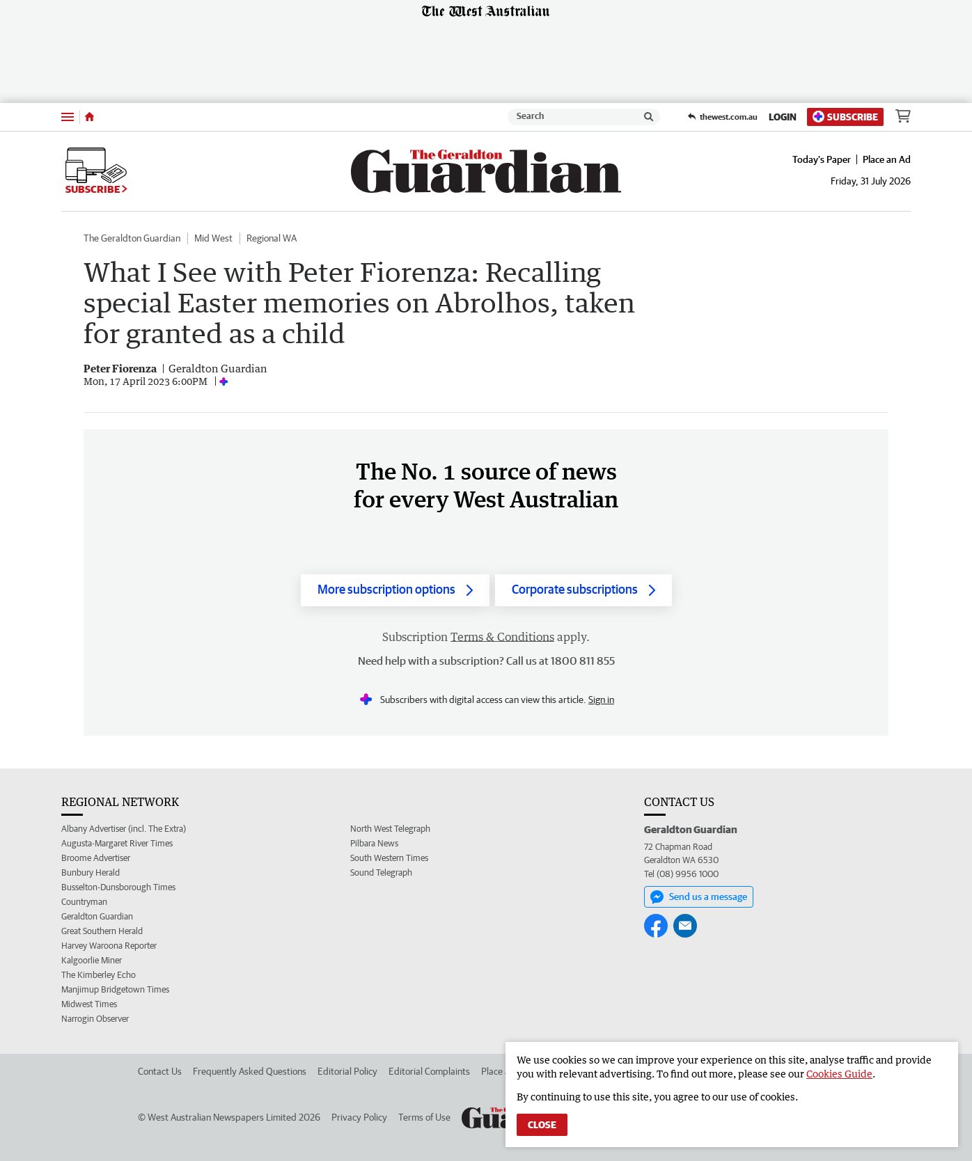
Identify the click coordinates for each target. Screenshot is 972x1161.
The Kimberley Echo (98, 975)
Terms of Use (424, 1117)
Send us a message (698, 897)
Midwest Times (89, 1004)
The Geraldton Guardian (132, 238)
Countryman (84, 902)
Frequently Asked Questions (249, 1071)
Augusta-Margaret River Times (117, 843)
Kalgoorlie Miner (91, 960)
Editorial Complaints (429, 1071)
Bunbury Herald (90, 872)
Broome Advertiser (95, 858)
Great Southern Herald (102, 931)
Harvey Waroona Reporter (109, 945)
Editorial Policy (347, 1071)
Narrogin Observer (95, 1018)
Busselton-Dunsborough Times (118, 887)
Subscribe (845, 117)
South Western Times (389, 858)
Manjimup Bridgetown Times (115, 989)
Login (783, 117)
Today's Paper (821, 159)
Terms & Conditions (502, 637)
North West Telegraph (390, 828)
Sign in (601, 699)
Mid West (213, 238)
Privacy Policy (359, 1117)
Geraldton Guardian (97, 916)
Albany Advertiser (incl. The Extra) (123, 828)
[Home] (89, 117)
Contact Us (160, 1071)
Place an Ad (887, 159)
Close (542, 1124)
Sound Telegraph (381, 872)
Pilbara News (374, 843)
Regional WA (271, 238)
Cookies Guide (839, 1074)
